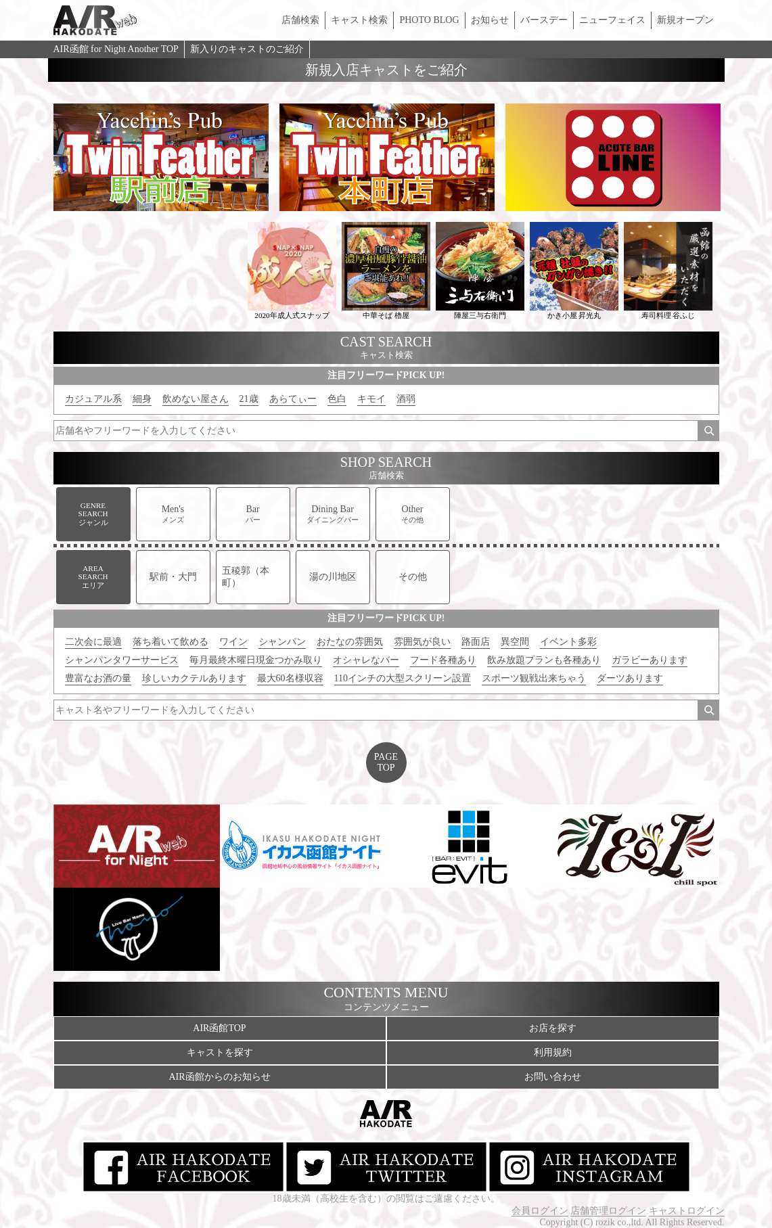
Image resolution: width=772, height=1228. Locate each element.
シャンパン (282, 642)
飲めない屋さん (195, 399)
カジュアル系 (93, 399)
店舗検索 (300, 20)
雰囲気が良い (422, 642)
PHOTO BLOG (429, 20)
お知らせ (490, 20)
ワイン (233, 642)
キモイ (371, 399)
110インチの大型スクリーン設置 (402, 678)
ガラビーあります (649, 660)
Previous (38, 157)
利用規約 (553, 1052)
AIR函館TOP (219, 1028)
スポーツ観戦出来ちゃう (534, 678)
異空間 (515, 642)
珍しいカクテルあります (194, 678)
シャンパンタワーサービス (122, 660)
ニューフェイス (612, 20)
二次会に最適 (93, 642)
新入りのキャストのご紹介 (247, 49)
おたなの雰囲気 (350, 642)
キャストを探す (220, 1052)
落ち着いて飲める (170, 642)
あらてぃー (293, 399)
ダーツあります (630, 678)
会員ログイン (540, 1211)
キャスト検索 (359, 20)
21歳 (249, 399)
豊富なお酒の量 (98, 678)
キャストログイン (687, 1211)
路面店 (475, 642)
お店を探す (552, 1028)
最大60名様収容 (290, 678)
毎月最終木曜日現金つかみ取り (255, 660)
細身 (142, 399)
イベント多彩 (568, 642)
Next (735, 157)
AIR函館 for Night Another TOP (116, 49)
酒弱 (405, 399)
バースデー (544, 20)
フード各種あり (443, 660)
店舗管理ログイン (608, 1211)
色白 (336, 399)
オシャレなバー (366, 660)
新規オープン (685, 20)
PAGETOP (386, 762)
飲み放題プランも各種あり (544, 660)
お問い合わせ (552, 1077)
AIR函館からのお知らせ (219, 1077)
